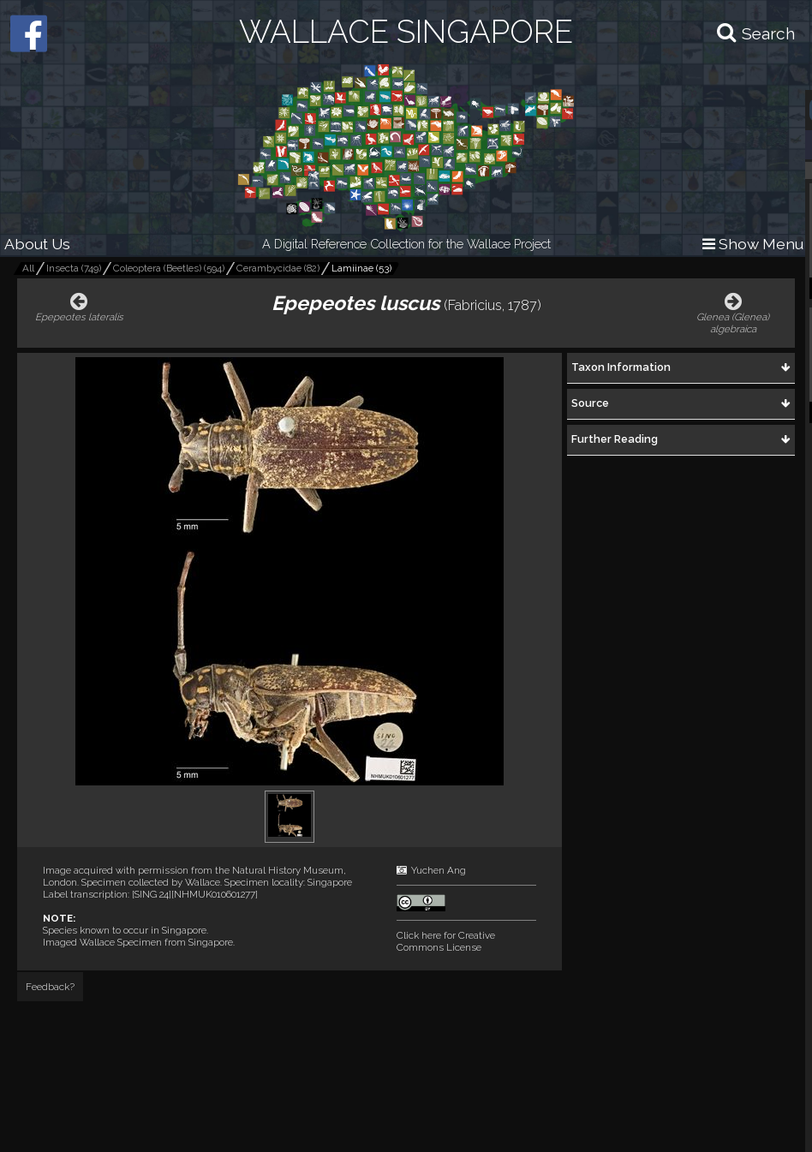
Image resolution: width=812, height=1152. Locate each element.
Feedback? (50, 987)
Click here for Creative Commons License (446, 941)
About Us (37, 244)
